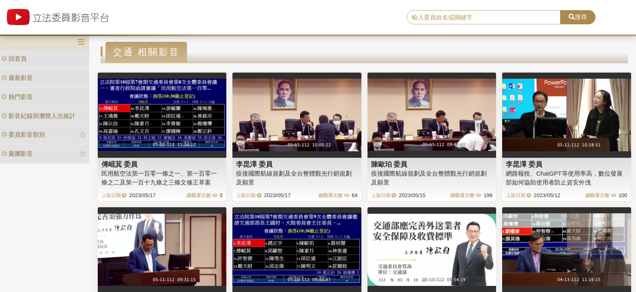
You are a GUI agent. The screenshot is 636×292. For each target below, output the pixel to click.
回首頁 (14, 58)
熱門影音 (17, 96)
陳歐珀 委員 (389, 164)
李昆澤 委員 (254, 164)
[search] (484, 17)
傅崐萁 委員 (119, 164)
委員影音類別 (23, 134)
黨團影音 (17, 153)
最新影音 (17, 77)
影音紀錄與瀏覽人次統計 (38, 115)
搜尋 (578, 16)
